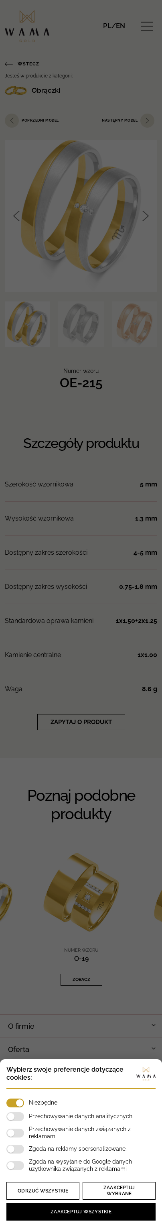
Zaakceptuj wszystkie (81, 1212)
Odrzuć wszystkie (43, 1191)
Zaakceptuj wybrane (119, 1190)
